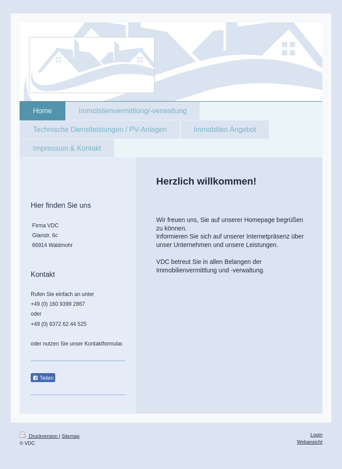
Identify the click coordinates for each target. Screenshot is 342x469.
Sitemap (70, 436)
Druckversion (39, 436)
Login (316, 434)
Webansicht (309, 441)
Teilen (43, 378)
